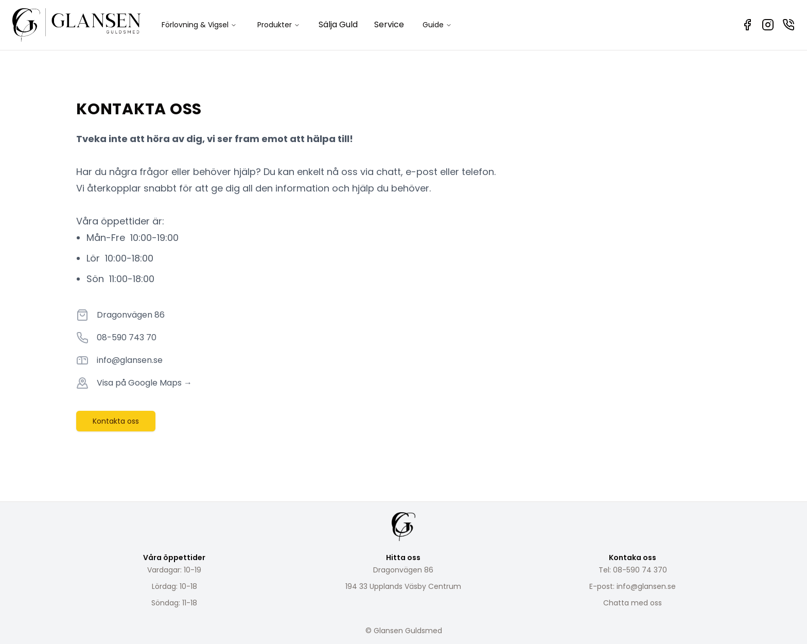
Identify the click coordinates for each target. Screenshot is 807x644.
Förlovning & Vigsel (199, 25)
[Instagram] (768, 25)
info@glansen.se (130, 360)
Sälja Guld (338, 24)
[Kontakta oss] (788, 25)
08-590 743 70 (126, 337)
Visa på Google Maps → (144, 383)
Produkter (278, 25)
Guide (437, 25)
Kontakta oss (116, 421)
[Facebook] (747, 25)
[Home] (76, 25)
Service (389, 24)
